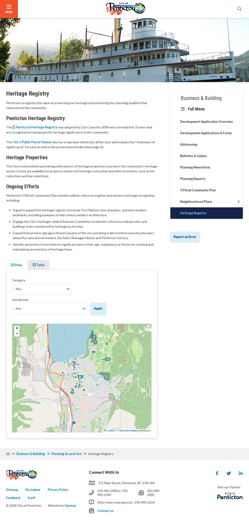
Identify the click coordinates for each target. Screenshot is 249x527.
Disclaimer (33, 490)
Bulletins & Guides (193, 156)
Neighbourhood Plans (196, 202)
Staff (32, 498)
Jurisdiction (20, 300)
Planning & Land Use (66, 454)
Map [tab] (16, 265)
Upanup (70, 505)
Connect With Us (104, 472)
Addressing (188, 144)
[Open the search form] (239, 9)
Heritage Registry (193, 213)
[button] (17, 328)
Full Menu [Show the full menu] (196, 109)
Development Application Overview (206, 122)
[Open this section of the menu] (239, 202)
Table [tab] (39, 265)
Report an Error (185, 237)
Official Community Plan (198, 190)
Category (18, 280)
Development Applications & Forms (206, 133)
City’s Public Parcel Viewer (32, 142)
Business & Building (201, 98)
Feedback (13, 498)
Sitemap (12, 490)
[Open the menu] (9, 9)
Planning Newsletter (195, 167)
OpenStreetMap (128, 430)
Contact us (105, 511)
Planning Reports (193, 179)
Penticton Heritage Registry (37, 127)
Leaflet (109, 430)
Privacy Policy (58, 490)
